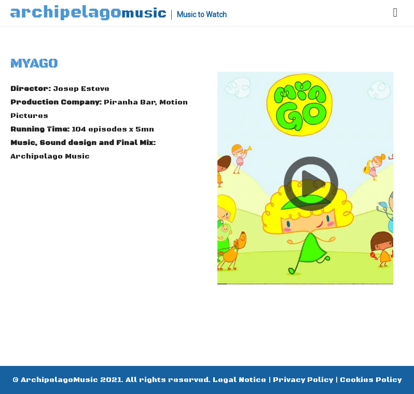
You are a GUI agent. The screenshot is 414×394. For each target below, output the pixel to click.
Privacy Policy (303, 380)
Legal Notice (239, 380)
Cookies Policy (371, 380)
